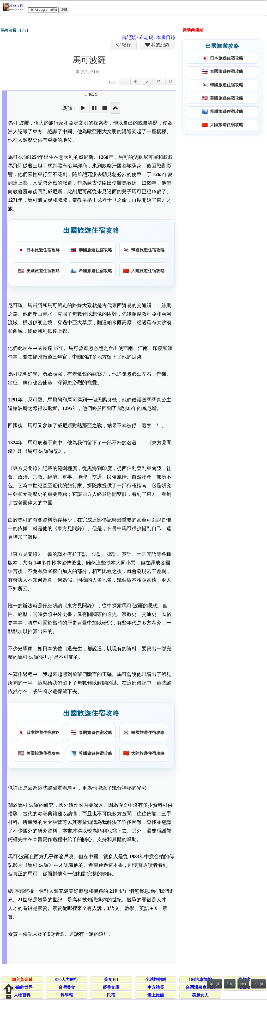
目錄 (243, 984)
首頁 (230, 984)
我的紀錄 (160, 44)
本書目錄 (165, 37)
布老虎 (146, 37)
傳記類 (129, 37)
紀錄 (126, 44)
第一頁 (214, 984)
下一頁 (258, 984)
